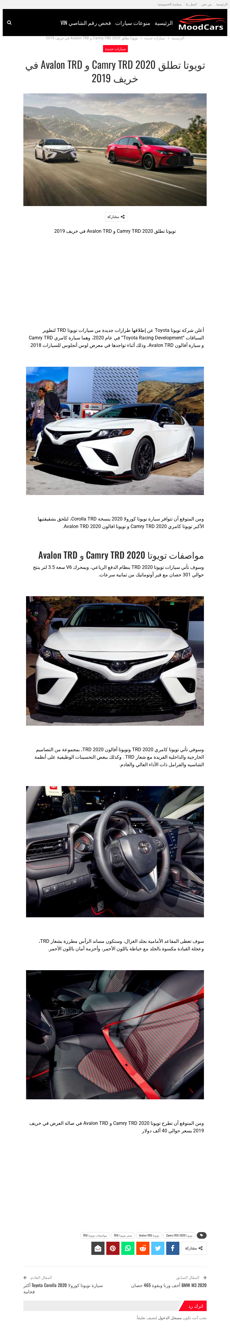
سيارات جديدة (115, 48)
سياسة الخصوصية (169, 4)
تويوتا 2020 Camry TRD (179, 1235)
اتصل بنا (191, 4)
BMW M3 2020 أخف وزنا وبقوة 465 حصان (169, 1285)
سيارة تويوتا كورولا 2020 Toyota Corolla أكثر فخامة (63, 1288)
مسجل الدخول (170, 1318)
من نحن (206, 4)
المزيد (23, 23)
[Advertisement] (115, 282)
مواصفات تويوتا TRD (95, 1235)
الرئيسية (221, 4)
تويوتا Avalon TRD (149, 1235)
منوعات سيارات (106, 22)
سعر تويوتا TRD (123, 1235)
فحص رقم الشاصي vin (59, 22)
